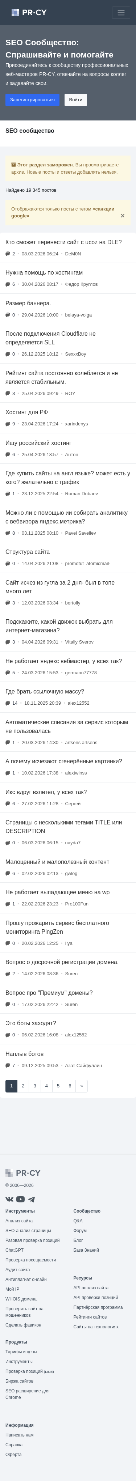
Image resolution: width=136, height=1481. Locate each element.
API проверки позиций (96, 1297)
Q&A (78, 1220)
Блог (78, 1240)
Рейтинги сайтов (90, 1317)
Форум (80, 1230)
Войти (75, 99)
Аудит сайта (17, 1269)
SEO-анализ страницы (28, 1230)
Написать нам (19, 1435)
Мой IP (12, 1289)
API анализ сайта (91, 1287)
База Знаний (86, 1250)
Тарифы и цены (21, 1351)
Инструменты (19, 1361)
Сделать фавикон (23, 1325)
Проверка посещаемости (30, 1260)
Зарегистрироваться (32, 99)
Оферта (13, 1454)
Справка (13, 1444)
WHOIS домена (21, 1299)
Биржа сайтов (19, 1381)
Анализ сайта (19, 1220)
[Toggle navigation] (121, 13)
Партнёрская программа (98, 1307)
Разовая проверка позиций (32, 1240)
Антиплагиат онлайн (26, 1279)
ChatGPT (14, 1250)
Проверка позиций (29, 1371)
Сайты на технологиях (96, 1326)
